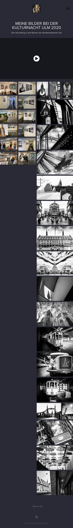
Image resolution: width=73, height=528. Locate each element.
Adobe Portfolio (41, 523)
